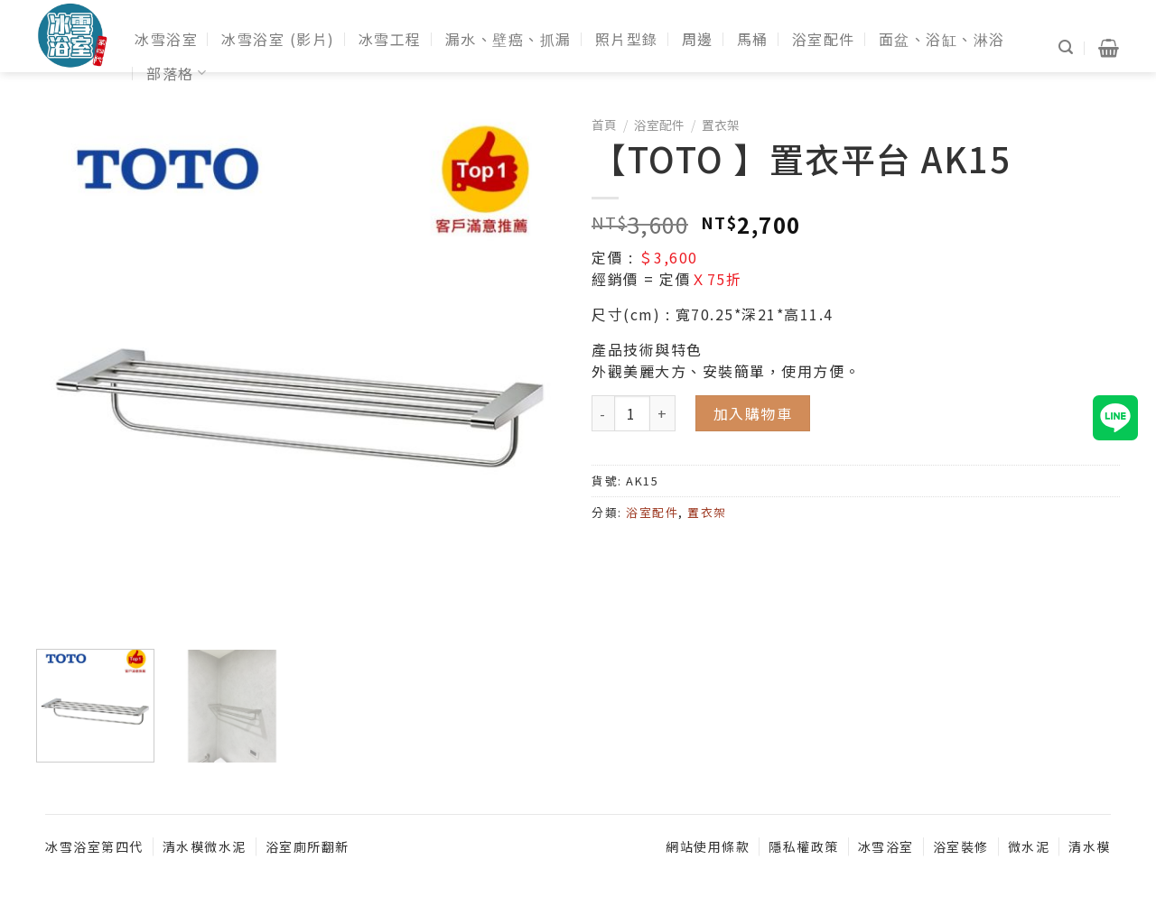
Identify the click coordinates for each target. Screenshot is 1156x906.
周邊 (697, 39)
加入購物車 (753, 413)
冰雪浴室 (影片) (278, 39)
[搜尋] (1066, 47)
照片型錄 (626, 39)
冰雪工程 (390, 39)
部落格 (176, 73)
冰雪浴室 (166, 39)
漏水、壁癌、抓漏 (508, 39)
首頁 (604, 125)
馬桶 (753, 39)
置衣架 (721, 125)
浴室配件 (823, 39)
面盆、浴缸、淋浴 (942, 39)
